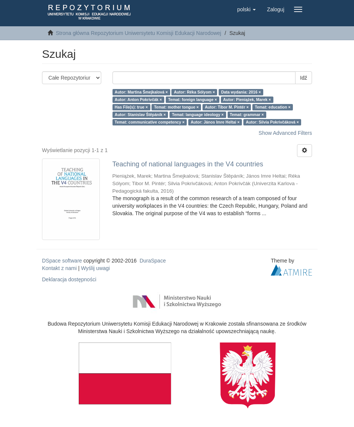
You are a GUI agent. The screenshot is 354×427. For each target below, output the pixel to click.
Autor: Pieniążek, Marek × (247, 99)
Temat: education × (273, 107)
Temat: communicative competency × (149, 122)
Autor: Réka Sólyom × (194, 92)
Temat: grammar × (247, 114)
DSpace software (62, 261)
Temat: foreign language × (192, 99)
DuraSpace (153, 261)
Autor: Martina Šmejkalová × (141, 92)
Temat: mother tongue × (176, 107)
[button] (246, 9)
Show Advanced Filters (285, 133)
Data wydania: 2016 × (241, 92)
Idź (303, 78)
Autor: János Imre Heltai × (215, 122)
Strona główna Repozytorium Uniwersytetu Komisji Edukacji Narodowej (138, 33)
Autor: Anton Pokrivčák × (138, 99)
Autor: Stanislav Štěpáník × (140, 114)
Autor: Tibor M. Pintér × (227, 107)
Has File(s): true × (131, 107)
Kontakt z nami (59, 268)
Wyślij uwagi (95, 268)
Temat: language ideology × (198, 114)
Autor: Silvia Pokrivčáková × (272, 122)
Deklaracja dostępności (69, 279)
